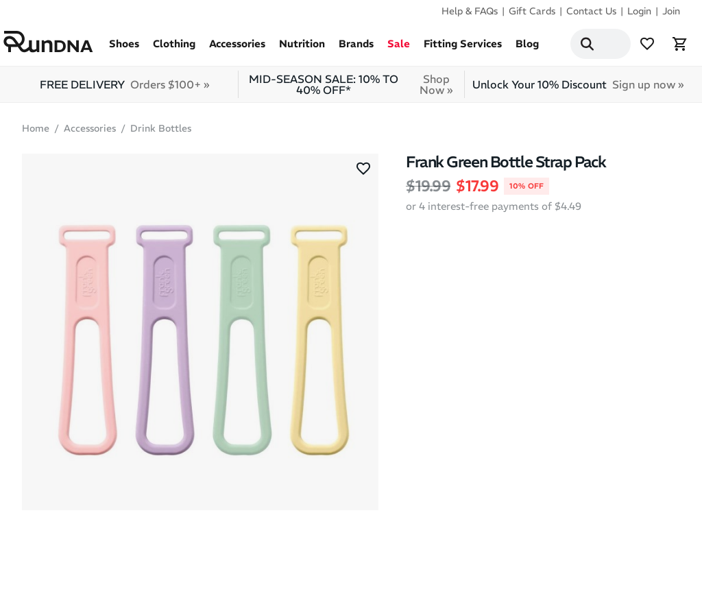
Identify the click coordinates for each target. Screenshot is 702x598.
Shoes (124, 49)
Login (639, 11)
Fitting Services (463, 49)
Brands (356, 49)
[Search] (570, 46)
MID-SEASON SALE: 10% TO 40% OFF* (355, 90)
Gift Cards (532, 11)
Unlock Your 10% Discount (577, 89)
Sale (398, 49)
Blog (527, 49)
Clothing (174, 49)
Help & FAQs (469, 11)
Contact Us (591, 11)
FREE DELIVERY (124, 89)
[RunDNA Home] (56, 44)
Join (671, 11)
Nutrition (302, 49)
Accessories (237, 49)
